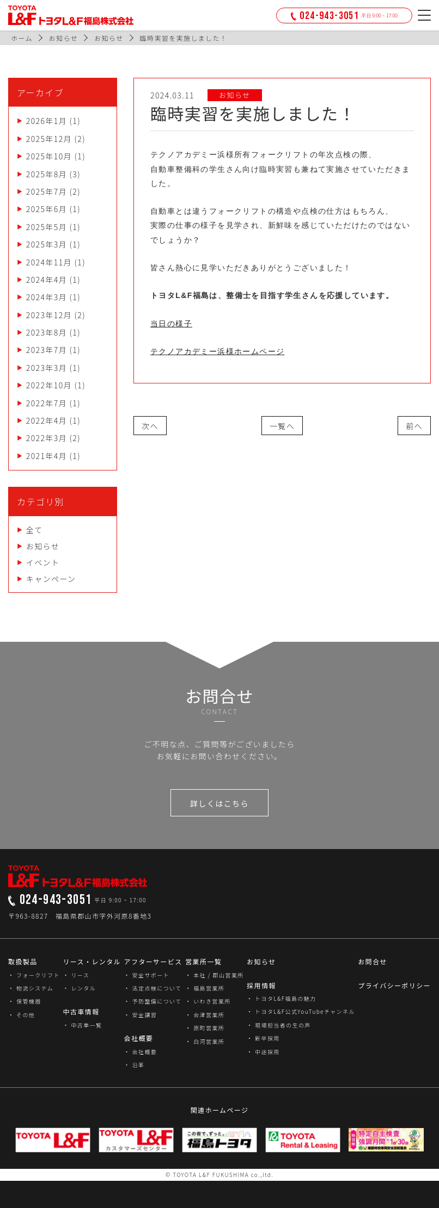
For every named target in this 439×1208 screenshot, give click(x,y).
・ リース (76, 975)
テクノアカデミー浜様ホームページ (217, 351)
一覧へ (282, 425)
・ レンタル (79, 988)
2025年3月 (46, 244)
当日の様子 (171, 323)
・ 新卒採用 (263, 1038)
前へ (414, 425)
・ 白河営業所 (204, 1041)
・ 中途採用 (263, 1052)
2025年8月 (46, 174)
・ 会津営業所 (204, 1015)
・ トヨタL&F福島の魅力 (281, 998)
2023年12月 (49, 314)
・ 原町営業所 (204, 1028)
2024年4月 (46, 279)
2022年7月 (46, 403)
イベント (43, 562)
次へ (150, 425)
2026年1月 (46, 120)
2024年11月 (49, 262)
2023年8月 (46, 332)
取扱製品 (23, 961)
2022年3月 (46, 437)
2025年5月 (46, 226)
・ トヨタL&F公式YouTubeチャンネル (301, 1011)
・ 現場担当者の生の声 (279, 1025)
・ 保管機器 (24, 1001)
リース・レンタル (92, 961)
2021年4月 (46, 455)
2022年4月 (46, 420)
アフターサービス (153, 961)
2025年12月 (49, 138)
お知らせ (42, 546)
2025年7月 (46, 191)
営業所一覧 (203, 961)
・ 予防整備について (153, 1001)
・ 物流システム (30, 988)
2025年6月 (46, 208)
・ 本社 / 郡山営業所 (214, 975)
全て (34, 529)
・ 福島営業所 (204, 988)
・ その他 (21, 1015)
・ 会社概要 (140, 1052)
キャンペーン (51, 578)
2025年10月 (49, 156)
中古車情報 (81, 1011)
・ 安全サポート (146, 975)
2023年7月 (46, 349)
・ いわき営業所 (207, 1001)
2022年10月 (49, 385)
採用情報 (261, 985)
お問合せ (372, 961)
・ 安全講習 (140, 1015)
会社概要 (139, 1038)
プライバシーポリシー (394, 985)
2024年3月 (46, 297)
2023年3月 (46, 367)
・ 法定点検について (153, 988)
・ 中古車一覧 (82, 1025)
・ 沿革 (134, 1065)
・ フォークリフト (34, 975)
